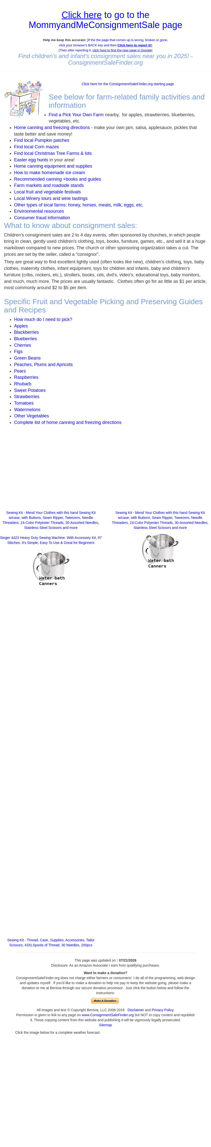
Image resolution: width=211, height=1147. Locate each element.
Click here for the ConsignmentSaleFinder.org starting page (128, 84)
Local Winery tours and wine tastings (51, 198)
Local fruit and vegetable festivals (47, 191)
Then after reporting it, (105, 50)
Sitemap (105, 1025)
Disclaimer (135, 1010)
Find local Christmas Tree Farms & (49, 153)
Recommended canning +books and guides (57, 179)
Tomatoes (24, 403)
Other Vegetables (31, 415)
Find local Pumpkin (33, 140)
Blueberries (25, 338)
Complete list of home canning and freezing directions (67, 422)
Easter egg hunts (31, 159)
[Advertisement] (51, 470)
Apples (21, 325)
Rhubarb (22, 383)
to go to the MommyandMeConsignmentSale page (105, 20)
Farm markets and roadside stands (49, 185)
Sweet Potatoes (30, 390)
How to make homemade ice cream (49, 172)
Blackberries (26, 332)
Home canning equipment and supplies (53, 166)
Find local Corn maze (35, 146)
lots (88, 153)
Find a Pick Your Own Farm (77, 114)
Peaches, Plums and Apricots (43, 364)
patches (60, 140)
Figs (18, 351)
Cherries (22, 345)
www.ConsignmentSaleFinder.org (108, 1015)
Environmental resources (39, 211)
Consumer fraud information (42, 217)
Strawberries (26, 396)
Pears (20, 371)
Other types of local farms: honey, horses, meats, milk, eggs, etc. (79, 204)
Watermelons (27, 409)
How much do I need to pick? (43, 319)
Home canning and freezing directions (52, 127)
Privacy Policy (162, 1010)
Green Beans (27, 358)
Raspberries (26, 377)
